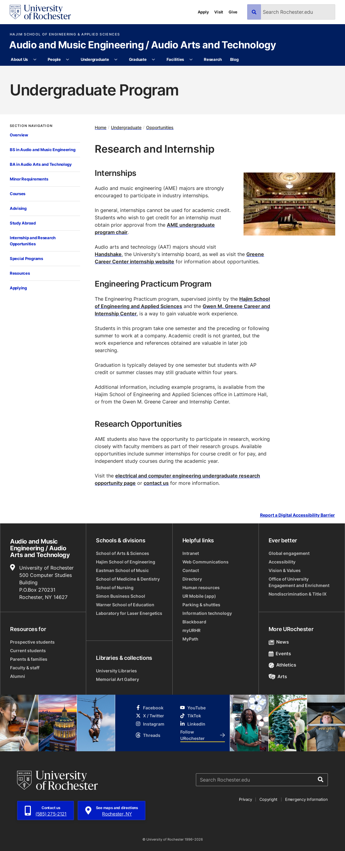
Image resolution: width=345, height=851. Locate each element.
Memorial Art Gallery (117, 679)
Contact (190, 570)
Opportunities (160, 127)
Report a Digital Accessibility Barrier (297, 515)
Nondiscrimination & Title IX (298, 594)
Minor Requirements (29, 179)
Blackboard (194, 622)
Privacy (245, 799)
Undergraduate (95, 59)
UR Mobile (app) (199, 596)
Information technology (207, 613)
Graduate (138, 59)
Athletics (282, 665)
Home (100, 127)
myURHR (191, 630)
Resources (20, 273)
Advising (18, 208)
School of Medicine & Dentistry (128, 579)
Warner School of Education (125, 605)
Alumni (17, 676)
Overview (19, 135)
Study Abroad (23, 223)
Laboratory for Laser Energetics (129, 613)
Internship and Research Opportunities (33, 241)
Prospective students (32, 642)
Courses (17, 193)
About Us (19, 59)
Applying (18, 288)
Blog (234, 59)
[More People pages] (68, 60)
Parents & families (28, 659)
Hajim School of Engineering (125, 562)
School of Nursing (115, 587)
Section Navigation (31, 126)
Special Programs (26, 258)
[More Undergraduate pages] (116, 60)
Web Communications (205, 562)
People (54, 59)
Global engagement (289, 553)
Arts (278, 676)
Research (213, 59)
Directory (192, 579)
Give (233, 12)
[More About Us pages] (35, 60)
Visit (218, 12)
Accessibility (282, 562)
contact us (156, 483)
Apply (203, 12)
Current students (28, 650)
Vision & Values (285, 570)
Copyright (268, 799)
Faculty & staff (24, 668)
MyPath (190, 639)
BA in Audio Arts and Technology (41, 164)
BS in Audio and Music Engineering (42, 149)
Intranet (190, 553)
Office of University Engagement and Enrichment (299, 582)
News (279, 642)
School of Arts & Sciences (122, 553)
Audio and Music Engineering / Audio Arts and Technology (142, 45)
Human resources (201, 587)
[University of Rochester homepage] (40, 12)
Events (280, 653)
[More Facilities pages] (191, 60)
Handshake (108, 254)
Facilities (175, 59)
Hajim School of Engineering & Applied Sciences (65, 34)
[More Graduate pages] (154, 60)
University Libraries (116, 671)
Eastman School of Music (122, 570)
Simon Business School (120, 596)
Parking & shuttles (201, 605)
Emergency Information (306, 799)
